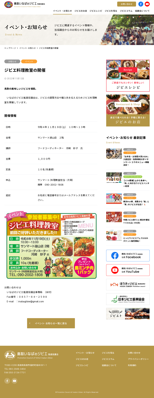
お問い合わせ (134, 352)
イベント (29, 61)
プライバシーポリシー (138, 358)
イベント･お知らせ (27, 48)
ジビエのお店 (82, 358)
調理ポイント (51, 6)
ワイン (84, 6)
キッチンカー (51, 6)
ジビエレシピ (82, 365)
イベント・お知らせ (85, 352)
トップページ (10, 48)
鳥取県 (47, 6)
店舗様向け (50, 6)
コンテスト (86, 6)
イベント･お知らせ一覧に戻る (48, 323)
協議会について (109, 365)
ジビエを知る (108, 352)
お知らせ (12, 61)
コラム (47, 6)
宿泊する (121, 6)
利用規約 (132, 365)
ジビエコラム (108, 358)
